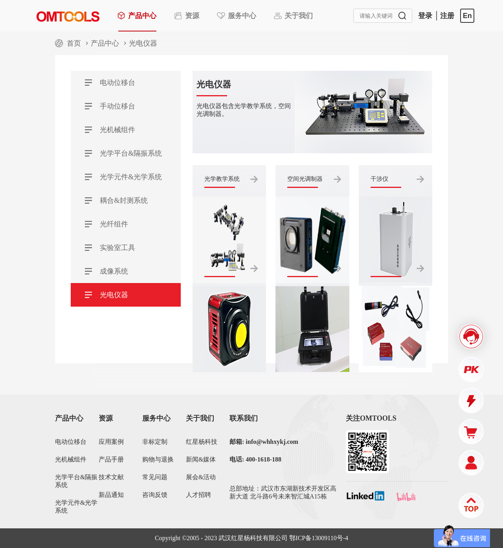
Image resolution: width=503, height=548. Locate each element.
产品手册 (111, 459)
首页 (74, 43)
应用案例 (111, 441)
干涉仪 (379, 179)
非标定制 (154, 441)
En (467, 16)
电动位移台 (70, 441)
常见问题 (154, 477)
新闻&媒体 (201, 459)
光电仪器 (143, 43)
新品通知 (111, 494)
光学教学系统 (222, 179)
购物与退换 (158, 459)
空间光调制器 (305, 179)
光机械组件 (70, 459)
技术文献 (111, 477)
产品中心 (105, 43)
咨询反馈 (154, 494)
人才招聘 (198, 494)
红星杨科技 (201, 441)
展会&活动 (201, 477)
